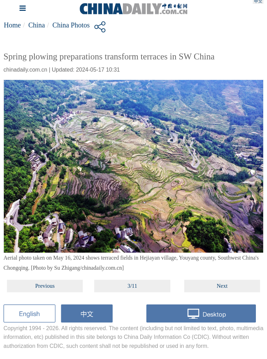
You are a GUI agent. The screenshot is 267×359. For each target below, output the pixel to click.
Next (222, 286)
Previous (45, 286)
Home (12, 25)
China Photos (71, 25)
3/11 (132, 286)
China (36, 25)
